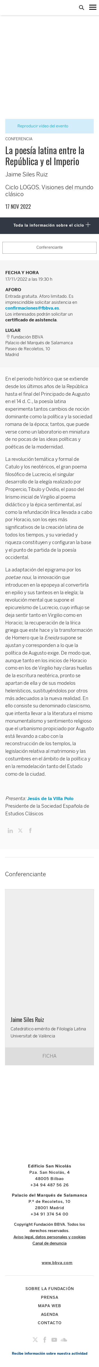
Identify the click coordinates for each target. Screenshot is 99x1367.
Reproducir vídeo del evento (39, 126)
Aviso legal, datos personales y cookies (49, 1237)
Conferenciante (49, 247)
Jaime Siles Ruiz (27, 1019)
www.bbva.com (57, 1262)
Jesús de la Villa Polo (50, 798)
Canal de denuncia (49, 1243)
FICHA (49, 1056)
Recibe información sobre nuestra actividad (49, 1353)
